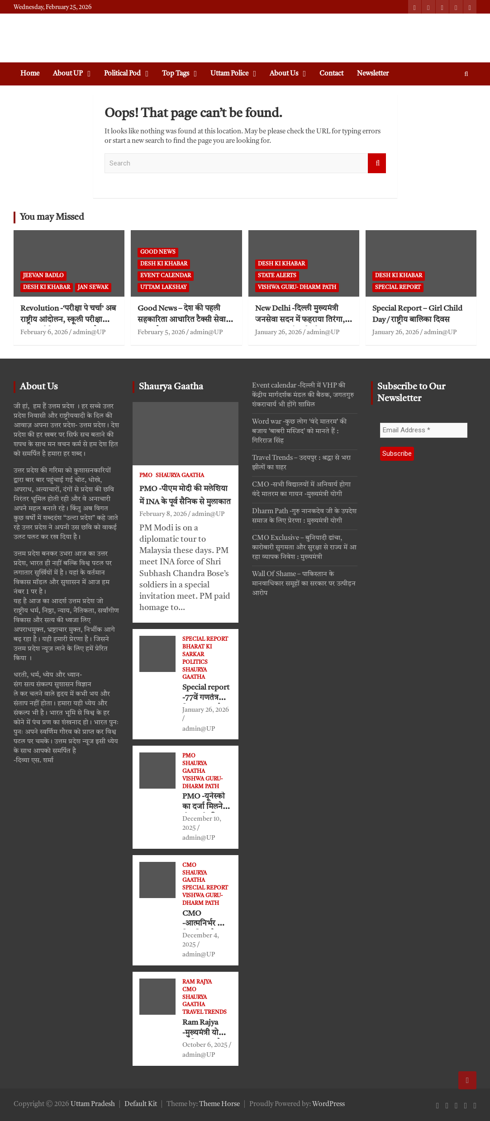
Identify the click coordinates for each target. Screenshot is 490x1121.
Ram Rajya (197, 982)
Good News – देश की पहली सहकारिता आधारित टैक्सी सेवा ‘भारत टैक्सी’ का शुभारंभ (182, 320)
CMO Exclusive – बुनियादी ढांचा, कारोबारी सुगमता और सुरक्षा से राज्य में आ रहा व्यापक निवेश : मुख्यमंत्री (304, 548)
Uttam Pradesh (93, 1104)
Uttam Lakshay (163, 287)
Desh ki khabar (46, 287)
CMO (189, 865)
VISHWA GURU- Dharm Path (297, 287)
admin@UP (89, 332)
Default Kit (140, 1104)
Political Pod (122, 74)
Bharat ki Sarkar (197, 650)
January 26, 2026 (278, 332)
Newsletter (373, 74)
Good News (158, 252)
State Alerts (277, 276)
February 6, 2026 (44, 332)
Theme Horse (219, 1104)
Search (377, 163)
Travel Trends (204, 1012)
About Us (284, 74)
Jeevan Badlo (43, 276)
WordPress (328, 1104)
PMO (145, 475)
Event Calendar (165, 276)
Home (29, 74)
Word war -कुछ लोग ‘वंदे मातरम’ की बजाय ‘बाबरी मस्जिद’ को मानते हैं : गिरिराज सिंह (299, 432)
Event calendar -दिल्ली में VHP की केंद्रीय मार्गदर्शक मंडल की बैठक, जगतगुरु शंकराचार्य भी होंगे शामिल (303, 395)
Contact (331, 74)
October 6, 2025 (205, 1045)
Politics (195, 662)
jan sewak (93, 287)
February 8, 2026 (163, 514)
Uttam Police (229, 74)
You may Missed (52, 217)
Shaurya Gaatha (171, 387)
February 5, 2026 (161, 332)
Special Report (398, 287)
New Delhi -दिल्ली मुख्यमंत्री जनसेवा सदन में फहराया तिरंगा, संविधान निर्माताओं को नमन (300, 320)
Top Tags (175, 74)
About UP (68, 74)
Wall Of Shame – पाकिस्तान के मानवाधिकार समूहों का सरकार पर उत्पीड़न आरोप (304, 584)
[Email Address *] (423, 430)
